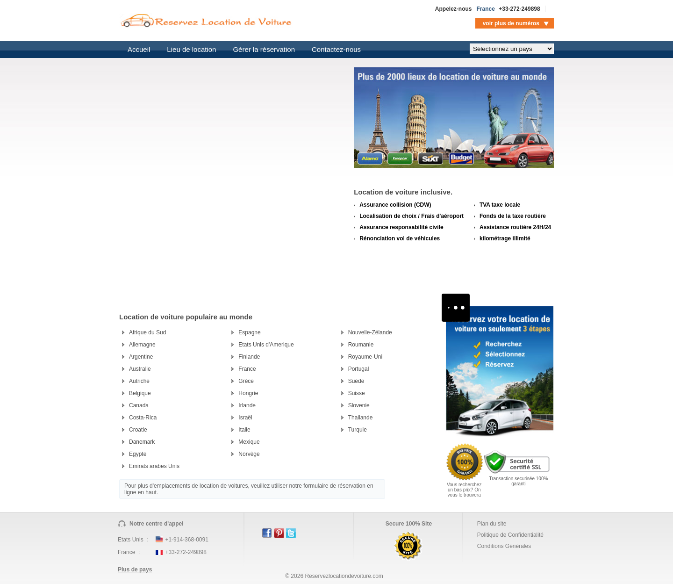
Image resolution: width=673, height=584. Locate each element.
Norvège (248, 454)
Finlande (249, 356)
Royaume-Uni (365, 356)
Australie (140, 369)
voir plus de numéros (511, 23)
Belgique (140, 393)
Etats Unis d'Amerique (266, 344)
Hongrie (248, 393)
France (247, 369)
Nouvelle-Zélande (370, 332)
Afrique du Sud (147, 332)
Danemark (142, 442)
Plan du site (492, 523)
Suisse (356, 393)
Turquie (357, 429)
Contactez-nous (336, 49)
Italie (244, 429)
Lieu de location (191, 49)
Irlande (247, 405)
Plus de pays (135, 569)
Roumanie (361, 344)
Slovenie (359, 405)
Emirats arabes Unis (154, 466)
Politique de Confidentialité (510, 535)
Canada (139, 405)
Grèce (246, 381)
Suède (356, 381)
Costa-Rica (143, 417)
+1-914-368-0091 (186, 539)
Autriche (139, 381)
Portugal (358, 369)
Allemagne (142, 344)
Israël (245, 417)
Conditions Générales (504, 546)
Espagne (249, 332)
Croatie (138, 429)
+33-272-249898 (519, 9)
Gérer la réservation (264, 49)
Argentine (141, 356)
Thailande (360, 417)
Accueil (139, 49)
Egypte (137, 454)
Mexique (248, 442)
